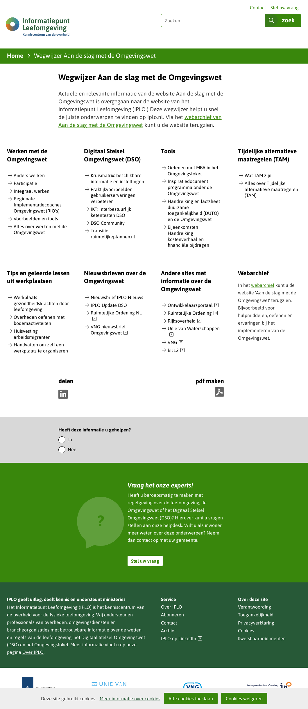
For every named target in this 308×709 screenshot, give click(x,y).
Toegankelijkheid (255, 614)
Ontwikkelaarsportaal (193, 305)
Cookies (246, 630)
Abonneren (172, 614)
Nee (72, 449)
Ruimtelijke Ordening (193, 313)
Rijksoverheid (185, 321)
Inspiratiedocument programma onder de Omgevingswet (190, 187)
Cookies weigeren (244, 698)
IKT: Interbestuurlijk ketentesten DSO (111, 212)
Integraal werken (31, 191)
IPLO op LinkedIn (181, 638)
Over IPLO (33, 652)
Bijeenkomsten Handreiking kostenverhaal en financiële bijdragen (188, 236)
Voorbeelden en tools (36, 218)
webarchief (262, 285)
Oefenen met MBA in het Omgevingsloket (193, 170)
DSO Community (108, 223)
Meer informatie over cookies (130, 698)
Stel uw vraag (285, 7)
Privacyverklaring (256, 622)
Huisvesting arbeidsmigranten (32, 334)
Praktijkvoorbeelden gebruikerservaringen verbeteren (113, 195)
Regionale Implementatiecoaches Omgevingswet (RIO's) (38, 204)
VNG (175, 342)
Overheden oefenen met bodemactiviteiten (39, 320)
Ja (70, 439)
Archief (168, 630)
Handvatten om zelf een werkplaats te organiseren (41, 347)
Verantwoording (254, 606)
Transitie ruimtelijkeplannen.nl (113, 233)
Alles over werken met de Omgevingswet (40, 229)
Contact (258, 7)
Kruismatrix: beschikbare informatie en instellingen (117, 178)
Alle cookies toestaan (191, 698)
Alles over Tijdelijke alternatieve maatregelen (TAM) (271, 189)
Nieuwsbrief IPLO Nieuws (117, 297)
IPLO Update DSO (109, 305)
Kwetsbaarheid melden (262, 638)
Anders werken (29, 175)
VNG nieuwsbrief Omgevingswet (109, 330)
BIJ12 (176, 350)
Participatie (25, 183)
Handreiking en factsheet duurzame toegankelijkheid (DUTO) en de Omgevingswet (194, 210)
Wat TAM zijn (258, 175)
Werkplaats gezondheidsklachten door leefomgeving (41, 303)
